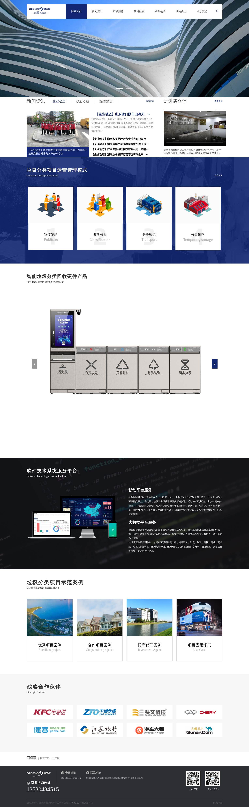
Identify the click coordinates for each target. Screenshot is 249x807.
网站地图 (217, 803)
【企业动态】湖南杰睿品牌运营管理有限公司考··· (119, 138)
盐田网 (56, 758)
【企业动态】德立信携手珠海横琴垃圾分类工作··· (119, 144)
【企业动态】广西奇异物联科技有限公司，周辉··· (119, 149)
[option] (124, 48)
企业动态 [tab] (59, 101)
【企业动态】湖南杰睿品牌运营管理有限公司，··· (119, 154)
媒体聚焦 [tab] (106, 101)
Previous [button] (34, 364)
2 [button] (129, 88)
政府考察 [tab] (82, 101)
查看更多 (150, 101)
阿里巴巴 (44, 758)
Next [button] (215, 364)
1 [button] (119, 88)
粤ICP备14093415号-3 (82, 803)
